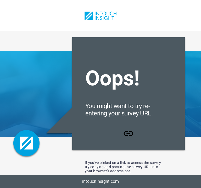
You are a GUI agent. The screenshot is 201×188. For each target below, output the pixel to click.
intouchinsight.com (100, 181)
